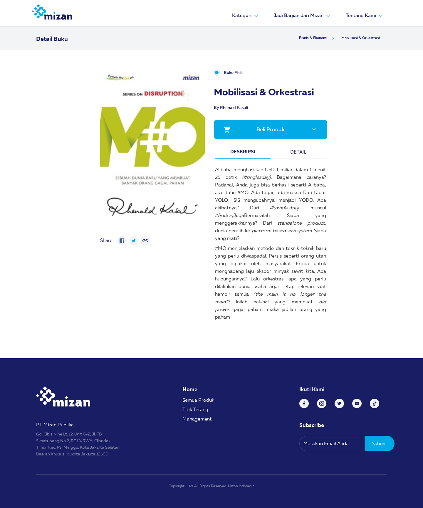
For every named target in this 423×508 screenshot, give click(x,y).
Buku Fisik (233, 72)
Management (197, 419)
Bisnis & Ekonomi (313, 38)
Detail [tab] (298, 152)
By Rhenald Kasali (231, 107)
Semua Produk (198, 400)
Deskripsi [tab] (242, 151)
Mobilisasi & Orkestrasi (360, 38)
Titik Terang (195, 409)
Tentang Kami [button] (365, 15)
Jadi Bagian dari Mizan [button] (303, 15)
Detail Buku (52, 38)
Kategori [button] (246, 15)
